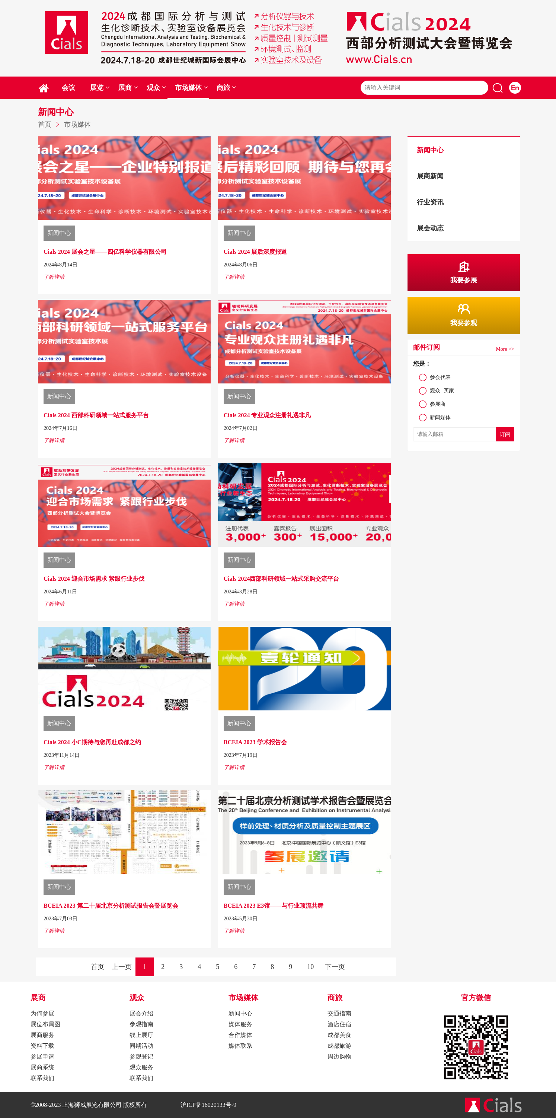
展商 (128, 88)
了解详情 (54, 277)
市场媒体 (191, 88)
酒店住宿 (339, 1024)
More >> (505, 349)
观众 (156, 88)
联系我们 (42, 1078)
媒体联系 (240, 1046)
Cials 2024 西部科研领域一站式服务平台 (96, 415)
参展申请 (42, 1056)
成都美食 (339, 1035)
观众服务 (141, 1067)
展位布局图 (45, 1024)
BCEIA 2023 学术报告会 (255, 742)
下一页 (335, 966)
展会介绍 (141, 1013)
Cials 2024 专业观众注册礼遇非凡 (267, 415)
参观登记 (141, 1056)
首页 (44, 124)
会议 (68, 87)
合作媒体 (240, 1035)
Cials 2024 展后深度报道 (255, 252)
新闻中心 (430, 150)
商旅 (226, 88)
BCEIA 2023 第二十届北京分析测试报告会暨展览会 (111, 905)
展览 (100, 88)
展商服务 (42, 1035)
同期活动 (141, 1046)
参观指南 (141, 1024)
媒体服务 (240, 1024)
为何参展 (42, 1013)
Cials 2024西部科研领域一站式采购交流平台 (281, 579)
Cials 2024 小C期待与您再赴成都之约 (92, 742)
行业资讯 (430, 202)
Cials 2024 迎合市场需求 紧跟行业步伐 (94, 579)
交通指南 (339, 1013)
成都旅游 (339, 1046)
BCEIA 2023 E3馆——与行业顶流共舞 (273, 905)
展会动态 (430, 228)
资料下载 (42, 1046)
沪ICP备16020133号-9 (208, 1105)
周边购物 (339, 1056)
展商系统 (42, 1067)
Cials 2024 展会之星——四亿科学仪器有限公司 (105, 252)
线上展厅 (141, 1035)
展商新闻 (430, 176)
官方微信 (476, 998)
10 (310, 966)
